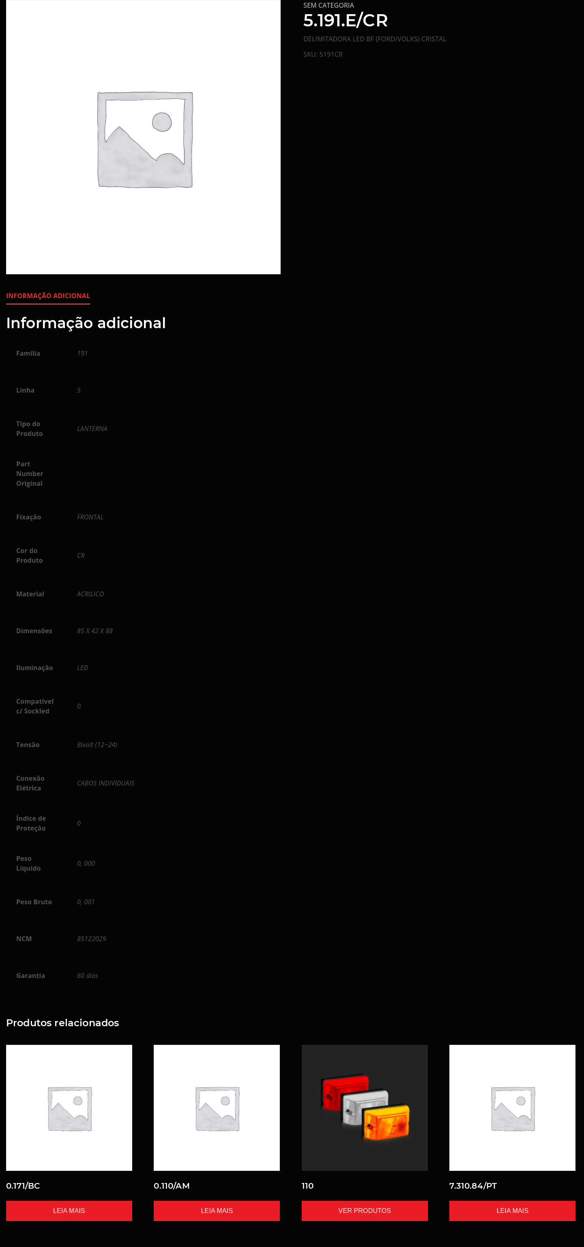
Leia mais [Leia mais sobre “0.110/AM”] (217, 1210)
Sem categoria (328, 5)
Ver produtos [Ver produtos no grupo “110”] (365, 1210)
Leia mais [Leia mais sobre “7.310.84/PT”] (512, 1210)
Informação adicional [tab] (48, 295)
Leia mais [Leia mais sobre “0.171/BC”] (69, 1210)
